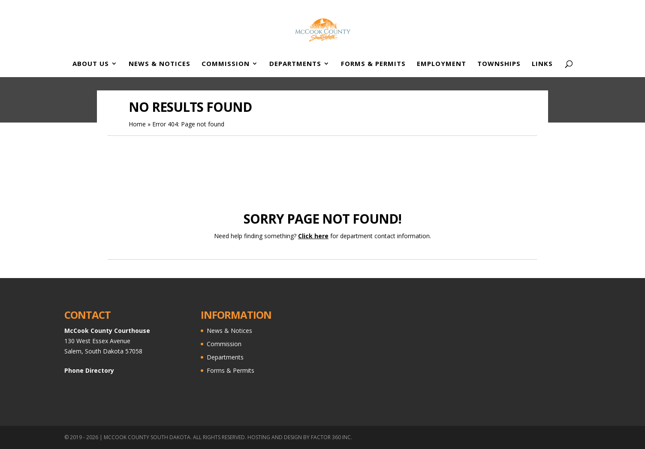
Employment (441, 64)
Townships (499, 64)
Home (137, 124)
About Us (90, 64)
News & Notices (159, 64)
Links (542, 64)
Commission (226, 64)
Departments (295, 64)
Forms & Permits (373, 64)
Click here (313, 236)
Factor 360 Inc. (331, 437)
